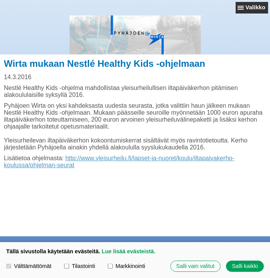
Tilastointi (79, 266)
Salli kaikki (245, 266)
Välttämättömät (28, 266)
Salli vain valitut (195, 266)
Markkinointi (126, 266)
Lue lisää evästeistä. (128, 251)
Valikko (255, 7)
